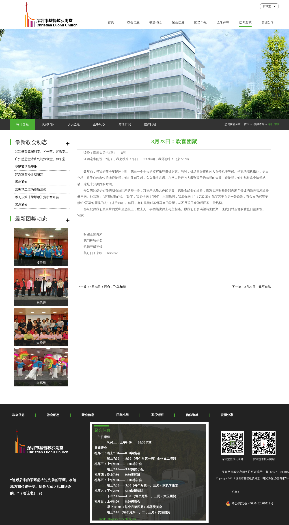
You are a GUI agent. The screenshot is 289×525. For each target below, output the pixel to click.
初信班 (41, 302)
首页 (111, 22)
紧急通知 (21, 182)
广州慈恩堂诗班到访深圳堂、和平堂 (40, 159)
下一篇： (251, 287)
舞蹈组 (41, 383)
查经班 (41, 343)
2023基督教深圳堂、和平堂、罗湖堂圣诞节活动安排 (51, 151)
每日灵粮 (273, 124)
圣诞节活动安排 (26, 166)
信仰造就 (258, 124)
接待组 (41, 262)
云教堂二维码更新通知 (30, 189)
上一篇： (101, 287)
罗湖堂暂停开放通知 (29, 174)
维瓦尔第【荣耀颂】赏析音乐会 (37, 197)
